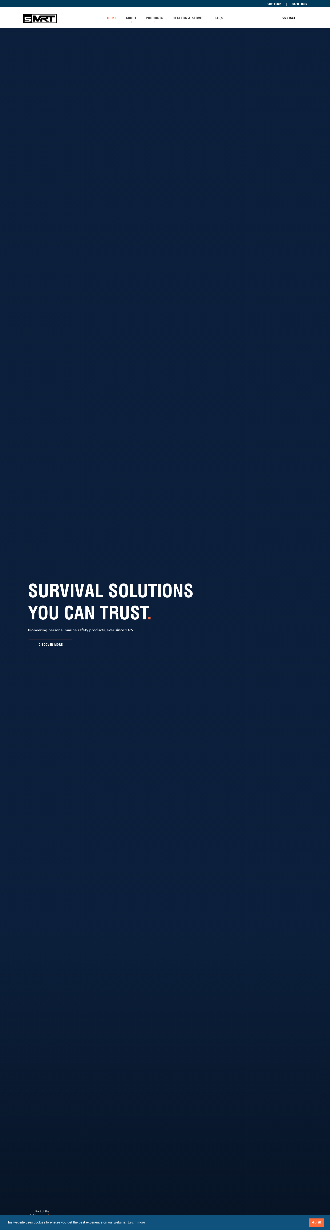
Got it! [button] (316, 1222)
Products (154, 18)
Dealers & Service (189, 18)
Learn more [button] (136, 1222)
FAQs (219, 18)
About (131, 18)
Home (112, 18)
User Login (299, 4)
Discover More (51, 645)
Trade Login (273, 4)
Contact (288, 18)
